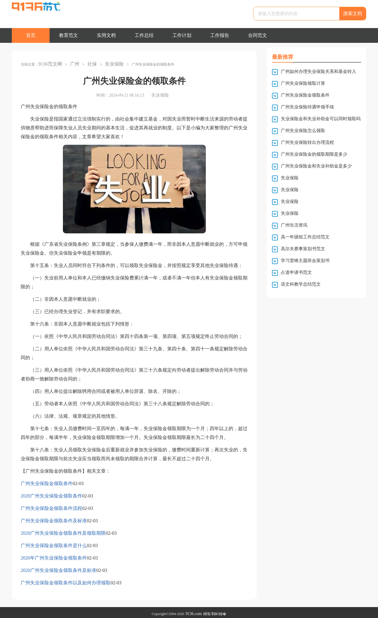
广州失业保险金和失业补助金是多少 (316, 166)
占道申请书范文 (296, 272)
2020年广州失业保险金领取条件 (54, 555)
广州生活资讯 (294, 225)
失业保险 (108, 63)
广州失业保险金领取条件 (47, 480)
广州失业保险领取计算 (303, 83)
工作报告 (219, 35)
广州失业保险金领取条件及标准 (54, 518)
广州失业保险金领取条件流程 (51, 505)
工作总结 (144, 35)
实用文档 (106, 35)
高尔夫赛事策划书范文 (303, 248)
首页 (30, 35)
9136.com (194, 611)
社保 (87, 63)
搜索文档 (352, 13)
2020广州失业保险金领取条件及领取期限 (63, 530)
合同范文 (257, 35)
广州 (71, 63)
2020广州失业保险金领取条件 (51, 493)
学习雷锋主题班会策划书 (305, 260)
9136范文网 (48, 63)
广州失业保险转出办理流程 (307, 142)
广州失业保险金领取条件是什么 (54, 542)
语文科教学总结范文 (301, 284)
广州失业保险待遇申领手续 (307, 107)
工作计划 (181, 35)
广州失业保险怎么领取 (303, 130)
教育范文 (68, 35)
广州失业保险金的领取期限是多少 (314, 154)
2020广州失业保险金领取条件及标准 (58, 567)
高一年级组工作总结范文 (305, 237)
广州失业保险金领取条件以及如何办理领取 (65, 580)
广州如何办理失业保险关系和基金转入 (318, 71)
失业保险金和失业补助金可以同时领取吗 (321, 118)
